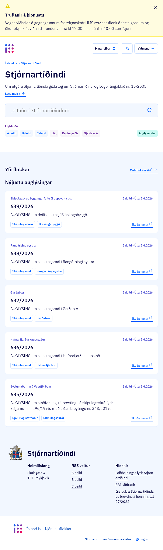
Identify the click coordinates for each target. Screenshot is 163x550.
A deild (77, 473)
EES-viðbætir (125, 484)
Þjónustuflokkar (58, 528)
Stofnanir (91, 539)
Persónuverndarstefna (116, 539)
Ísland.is (33, 528)
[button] (105, 48)
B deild (77, 479)
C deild (77, 486)
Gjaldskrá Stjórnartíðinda (134, 491)
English (144, 539)
